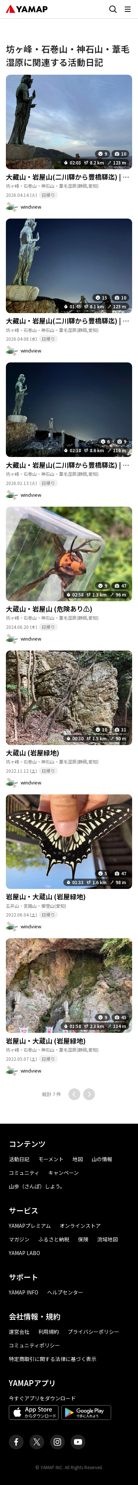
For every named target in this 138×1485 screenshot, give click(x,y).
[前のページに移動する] (74, 1094)
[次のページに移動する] (89, 1094)
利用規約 (48, 1331)
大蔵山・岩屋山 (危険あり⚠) (49, 608)
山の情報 (102, 1159)
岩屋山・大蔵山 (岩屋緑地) (46, 896)
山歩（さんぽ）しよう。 (37, 1186)
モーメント (51, 1159)
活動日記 (19, 1159)
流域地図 (107, 1239)
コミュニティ (24, 1172)
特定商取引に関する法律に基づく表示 (52, 1358)
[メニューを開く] (127, 9)
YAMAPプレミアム (30, 1225)
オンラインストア (80, 1225)
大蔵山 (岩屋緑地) (32, 752)
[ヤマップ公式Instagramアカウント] (57, 1442)
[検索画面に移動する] (113, 9)
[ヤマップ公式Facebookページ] (16, 1442)
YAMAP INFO (23, 1292)
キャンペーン (63, 1172)
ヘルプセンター (65, 1292)
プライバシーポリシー (93, 1331)
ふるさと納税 (53, 1239)
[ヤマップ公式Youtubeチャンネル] (78, 1442)
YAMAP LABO (24, 1253)
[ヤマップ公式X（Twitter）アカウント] (36, 1442)
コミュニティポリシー (34, 1345)
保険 (83, 1239)
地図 (77, 1159)
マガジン (19, 1239)
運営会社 (19, 1331)
